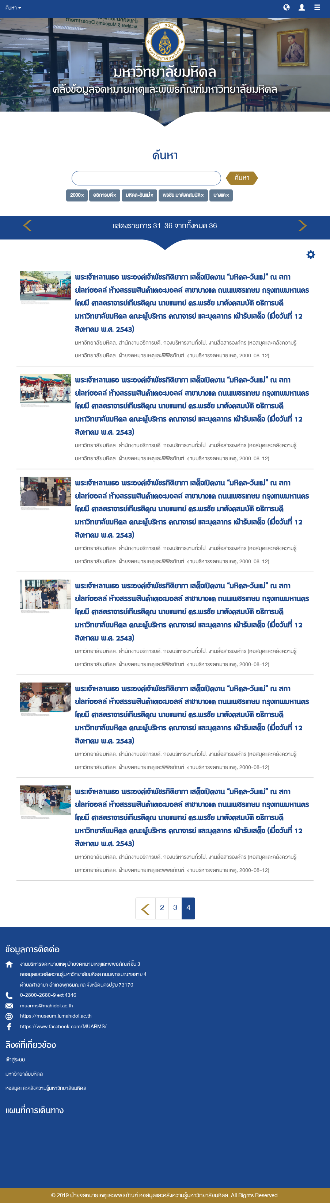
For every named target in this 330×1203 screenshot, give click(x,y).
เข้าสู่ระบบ (15, 1059)
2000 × (77, 195)
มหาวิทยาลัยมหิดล (24, 1074)
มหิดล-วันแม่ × (139, 195)
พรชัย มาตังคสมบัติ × (183, 195)
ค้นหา (242, 178)
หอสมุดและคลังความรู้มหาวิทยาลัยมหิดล (45, 1088)
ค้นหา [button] (13, 7)
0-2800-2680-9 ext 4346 (48, 995)
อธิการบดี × (104, 195)
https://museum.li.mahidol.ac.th (56, 1016)
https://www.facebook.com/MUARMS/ (63, 1026)
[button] (286, 7)
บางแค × (221, 195)
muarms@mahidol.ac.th (46, 1005)
